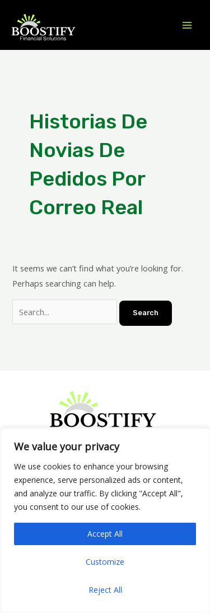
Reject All (105, 589)
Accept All (105, 533)
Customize (105, 561)
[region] (105, 520)
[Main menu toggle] (187, 25)
